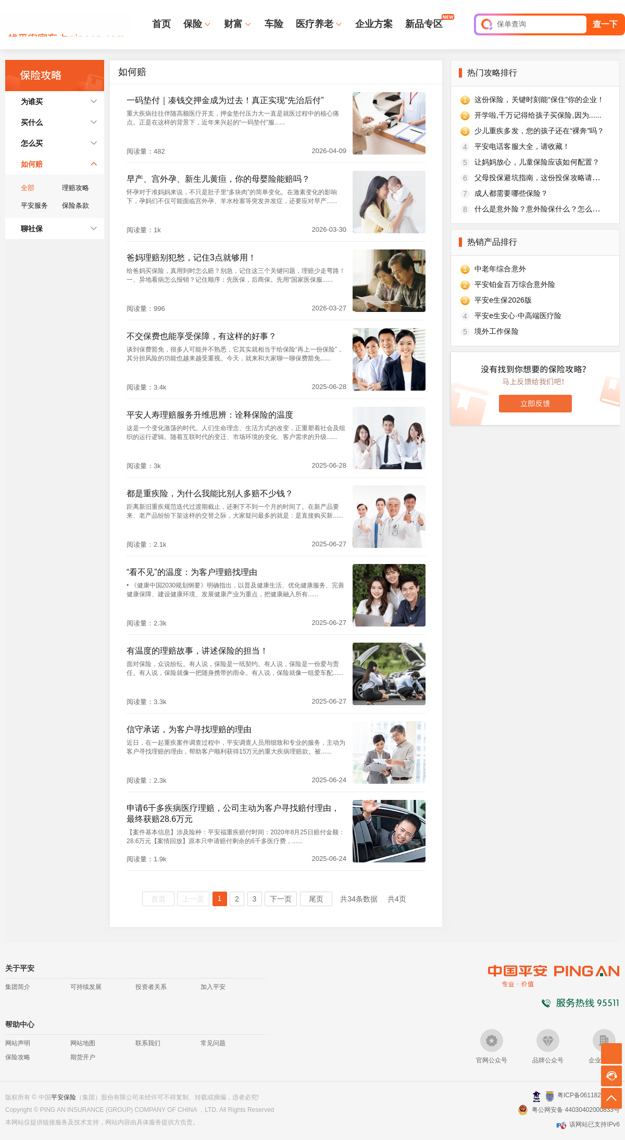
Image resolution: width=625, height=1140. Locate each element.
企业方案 (374, 24)
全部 (27, 188)
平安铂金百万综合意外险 (514, 284)
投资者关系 (151, 987)
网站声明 (17, 1043)
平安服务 (34, 205)
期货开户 (82, 1057)
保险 (192, 24)
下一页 (281, 899)
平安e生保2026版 (503, 300)
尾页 (316, 899)
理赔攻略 (75, 188)
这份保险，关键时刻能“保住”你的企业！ (539, 99)
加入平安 (213, 987)
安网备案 (549, 1096)
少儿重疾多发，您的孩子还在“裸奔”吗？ (539, 131)
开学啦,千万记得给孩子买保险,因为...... (538, 115)
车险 (274, 24)
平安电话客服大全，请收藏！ (522, 146)
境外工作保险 (496, 331)
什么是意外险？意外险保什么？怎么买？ (540, 209)
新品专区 (424, 23)
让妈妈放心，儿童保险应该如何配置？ (536, 162)
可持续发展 (86, 987)
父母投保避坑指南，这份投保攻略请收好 (540, 177)
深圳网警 (536, 1096)
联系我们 (147, 1043)
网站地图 (82, 1043)
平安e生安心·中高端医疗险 (517, 315)
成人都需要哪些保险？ (511, 193)
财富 (233, 24)
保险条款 (75, 205)
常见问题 (213, 1043)
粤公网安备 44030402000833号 (576, 1109)
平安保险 (63, 1097)
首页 (161, 24)
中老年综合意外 (500, 269)
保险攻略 (17, 1057)
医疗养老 (314, 24)
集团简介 (17, 987)
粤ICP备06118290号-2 (588, 1095)
